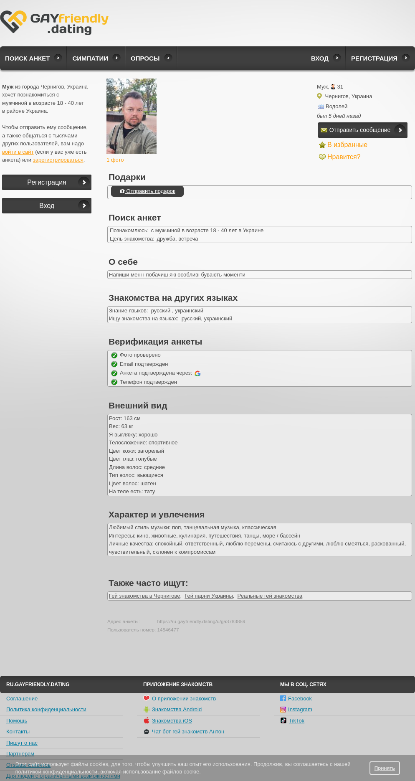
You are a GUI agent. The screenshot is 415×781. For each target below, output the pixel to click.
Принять (385, 768)
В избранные (347, 144)
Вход (320, 58)
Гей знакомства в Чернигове (144, 596)
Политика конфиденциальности (46, 709)
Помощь (16, 721)
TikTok (292, 720)
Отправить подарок (147, 191)
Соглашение (22, 698)
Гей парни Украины (209, 596)
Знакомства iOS (167, 720)
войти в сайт (18, 152)
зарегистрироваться (58, 160)
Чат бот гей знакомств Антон (183, 731)
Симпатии (90, 58)
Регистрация (374, 58)
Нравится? (344, 156)
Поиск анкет (27, 58)
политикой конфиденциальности (56, 771)
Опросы (145, 58)
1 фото (115, 160)
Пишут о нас (22, 743)
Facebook (296, 698)
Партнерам (20, 754)
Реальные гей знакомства (270, 596)
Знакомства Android (172, 709)
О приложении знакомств (179, 698)
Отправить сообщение (356, 130)
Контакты (18, 731)
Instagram (296, 709)
